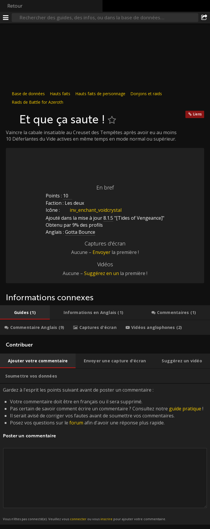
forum (76, 422)
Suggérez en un (101, 273)
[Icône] (11, 116)
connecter (78, 519)
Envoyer (101, 252)
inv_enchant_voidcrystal (91, 210)
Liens (197, 114)
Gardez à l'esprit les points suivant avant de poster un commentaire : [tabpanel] (105, 454)
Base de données (28, 93)
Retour (15, 6)
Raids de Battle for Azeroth (37, 102)
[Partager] (204, 17)
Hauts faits (60, 93)
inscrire (106, 519)
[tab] (25, 312)
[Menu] (6, 17)
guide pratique (185, 408)
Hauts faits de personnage (100, 93)
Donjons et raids (146, 93)
